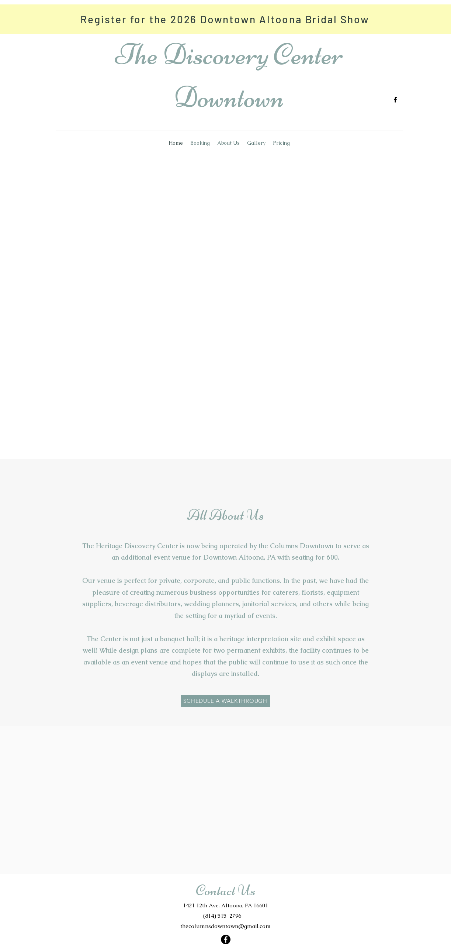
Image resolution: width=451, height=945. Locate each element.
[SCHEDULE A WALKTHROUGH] (225, 701)
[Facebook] (395, 99)
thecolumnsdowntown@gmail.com (225, 925)
